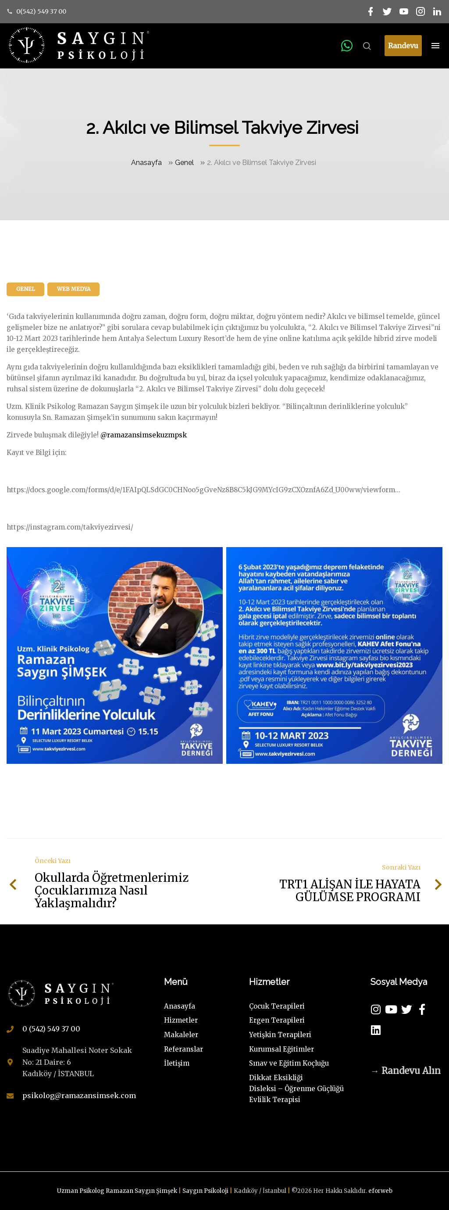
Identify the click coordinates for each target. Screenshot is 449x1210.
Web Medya (73, 289)
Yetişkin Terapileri (280, 1035)
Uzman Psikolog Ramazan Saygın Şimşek (117, 1191)
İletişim (176, 1063)
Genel (184, 162)
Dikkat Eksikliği (276, 1078)
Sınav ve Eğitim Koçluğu (289, 1063)
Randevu (403, 45)
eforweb (380, 1191)
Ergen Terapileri (277, 1020)
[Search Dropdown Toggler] (367, 46)
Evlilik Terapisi (274, 1099)
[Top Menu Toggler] (435, 45)
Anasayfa (146, 162)
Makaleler (181, 1035)
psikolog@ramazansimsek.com (79, 1095)
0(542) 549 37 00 (41, 11)
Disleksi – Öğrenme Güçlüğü (296, 1089)
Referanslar (183, 1049)
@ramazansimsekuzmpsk (143, 435)
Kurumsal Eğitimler (281, 1049)
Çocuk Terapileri (277, 1006)
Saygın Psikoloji (206, 1191)
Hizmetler (181, 1020)
